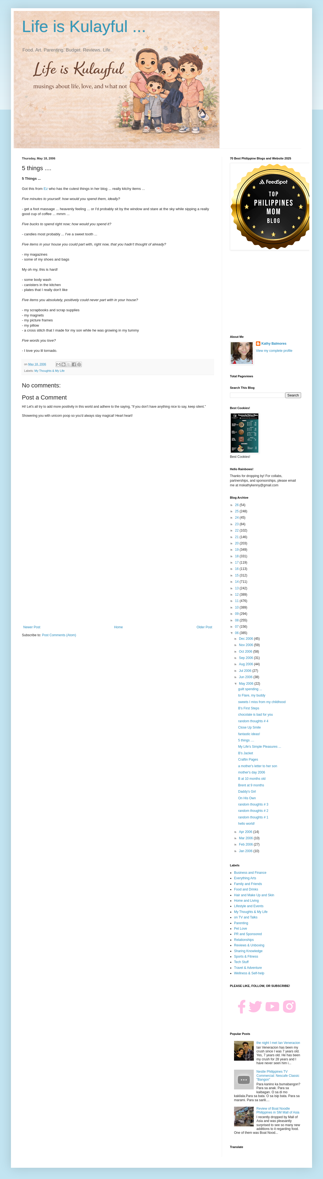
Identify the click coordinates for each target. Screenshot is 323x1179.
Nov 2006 (246, 645)
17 (237, 562)
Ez (46, 189)
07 (237, 627)
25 (237, 511)
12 (237, 594)
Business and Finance (250, 873)
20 (237, 543)
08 (237, 620)
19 (237, 550)
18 (237, 556)
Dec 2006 (246, 639)
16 (237, 569)
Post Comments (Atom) (59, 635)
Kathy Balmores (273, 344)
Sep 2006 (246, 658)
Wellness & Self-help (249, 973)
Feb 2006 (246, 844)
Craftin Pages (248, 759)
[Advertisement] (118, 580)
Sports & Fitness (246, 956)
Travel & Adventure (248, 968)
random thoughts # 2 (253, 811)
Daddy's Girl (247, 791)
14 (237, 582)
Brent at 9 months (251, 785)
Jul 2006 (245, 671)
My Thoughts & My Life (49, 370)
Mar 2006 (246, 838)
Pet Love (240, 928)
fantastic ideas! (249, 734)
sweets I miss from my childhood (261, 702)
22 (237, 530)
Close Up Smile (249, 727)
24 (237, 517)
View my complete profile (274, 351)
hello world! (246, 824)
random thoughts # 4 (253, 721)
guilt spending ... (250, 689)
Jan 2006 (246, 851)
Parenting (241, 923)
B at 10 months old (252, 779)
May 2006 (246, 684)
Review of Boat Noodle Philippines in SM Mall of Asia (277, 1110)
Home (118, 627)
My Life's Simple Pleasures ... (259, 747)
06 (237, 633)
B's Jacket (245, 753)
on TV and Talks (246, 917)
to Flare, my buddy (251, 695)
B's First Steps (248, 708)
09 (237, 614)
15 (237, 575)
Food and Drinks (246, 889)
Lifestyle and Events (248, 906)
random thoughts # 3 (253, 804)
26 (237, 505)
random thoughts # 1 (253, 817)
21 (237, 537)
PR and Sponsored (248, 934)
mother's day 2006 (251, 772)
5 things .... (246, 740)
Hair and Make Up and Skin (254, 895)
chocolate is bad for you (255, 714)
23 (237, 524)
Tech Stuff (241, 962)
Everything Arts (245, 878)
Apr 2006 (246, 832)
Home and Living (246, 901)
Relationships (244, 940)
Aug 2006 (246, 664)
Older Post (204, 627)
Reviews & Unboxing (249, 945)
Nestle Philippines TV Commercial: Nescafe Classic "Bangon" (277, 1075)
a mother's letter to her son (257, 766)
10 (237, 607)
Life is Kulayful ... (84, 26)
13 (237, 588)
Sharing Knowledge (248, 951)
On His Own (247, 798)
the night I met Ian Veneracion (278, 1043)
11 (237, 601)
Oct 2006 (246, 651)
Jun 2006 (246, 677)
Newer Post (31, 627)
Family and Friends (248, 884)
